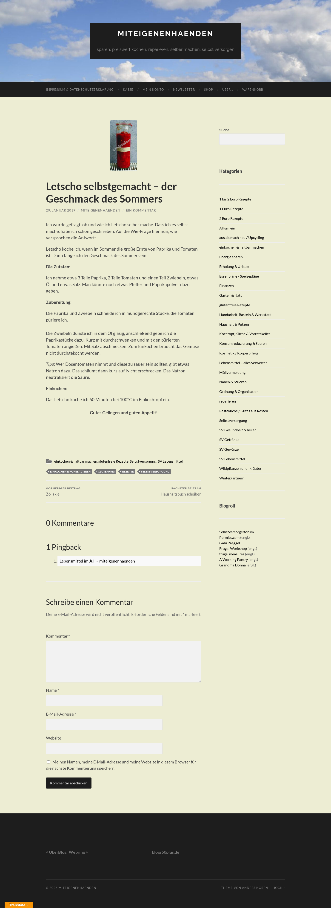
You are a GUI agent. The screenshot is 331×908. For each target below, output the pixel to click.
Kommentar (58, 635)
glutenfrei (106, 471)
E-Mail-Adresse (61, 714)
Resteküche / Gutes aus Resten (243, 411)
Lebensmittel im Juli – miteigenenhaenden (97, 560)
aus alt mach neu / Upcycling (241, 237)
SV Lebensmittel (170, 461)
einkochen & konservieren (70, 471)
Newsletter (184, 89)
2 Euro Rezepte (231, 218)
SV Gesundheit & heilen (238, 430)
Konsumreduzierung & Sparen (243, 343)
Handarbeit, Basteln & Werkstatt (245, 314)
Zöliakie (63, 491)
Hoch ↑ (279, 888)
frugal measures (231, 554)
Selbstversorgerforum (236, 532)
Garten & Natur (231, 295)
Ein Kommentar (141, 210)
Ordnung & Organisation (239, 391)
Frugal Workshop (233, 548)
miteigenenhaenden (166, 33)
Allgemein (227, 228)
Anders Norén (255, 888)
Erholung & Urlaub (234, 266)
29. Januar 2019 (60, 210)
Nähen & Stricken (233, 382)
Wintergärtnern (231, 478)
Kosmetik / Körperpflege (238, 353)
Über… (227, 89)
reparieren (227, 401)
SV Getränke (229, 439)
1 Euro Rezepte (231, 208)
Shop (208, 89)
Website (53, 737)
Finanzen (226, 285)
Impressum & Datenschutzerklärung (80, 89)
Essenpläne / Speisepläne (239, 276)
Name (52, 690)
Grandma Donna (232, 565)
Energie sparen (231, 257)
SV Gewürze (229, 449)
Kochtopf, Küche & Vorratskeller (244, 333)
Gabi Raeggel (229, 543)
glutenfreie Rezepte (113, 461)
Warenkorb (252, 89)
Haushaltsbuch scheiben (181, 491)
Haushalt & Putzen (234, 324)
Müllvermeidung (232, 372)
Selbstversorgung (143, 461)
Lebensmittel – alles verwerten (243, 362)
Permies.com (229, 537)
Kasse (128, 89)
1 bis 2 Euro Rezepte (235, 199)
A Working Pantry (233, 559)
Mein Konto (153, 89)
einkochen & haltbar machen (75, 461)
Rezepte (128, 471)
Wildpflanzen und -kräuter (240, 468)
